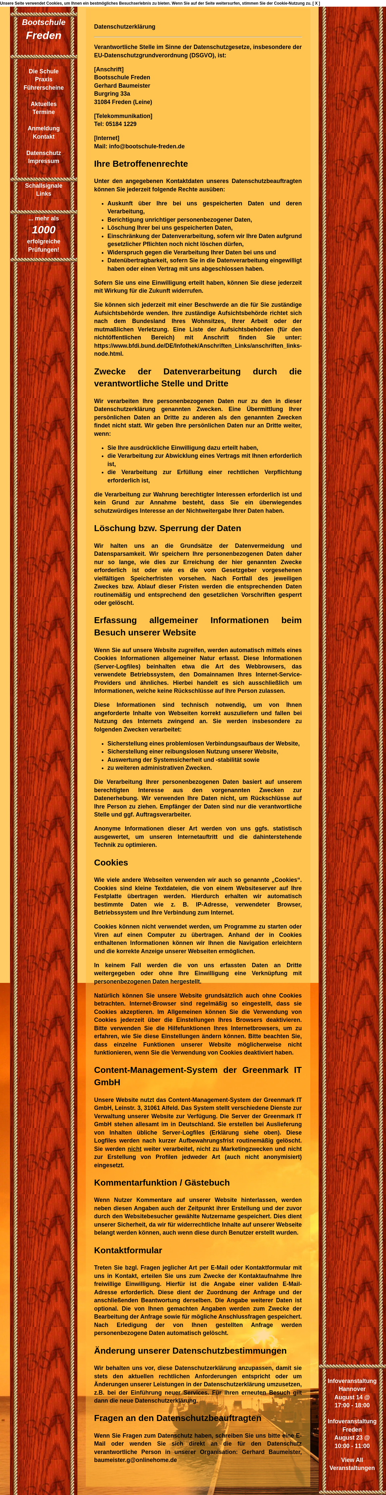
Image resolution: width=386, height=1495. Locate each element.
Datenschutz (43, 153)
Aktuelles (44, 104)
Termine (44, 112)
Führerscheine (44, 87)
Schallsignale (43, 185)
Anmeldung (44, 128)
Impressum (43, 161)
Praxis (44, 79)
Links (43, 193)
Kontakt (43, 136)
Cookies (54, 3)
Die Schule (43, 71)
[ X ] (316, 3)
